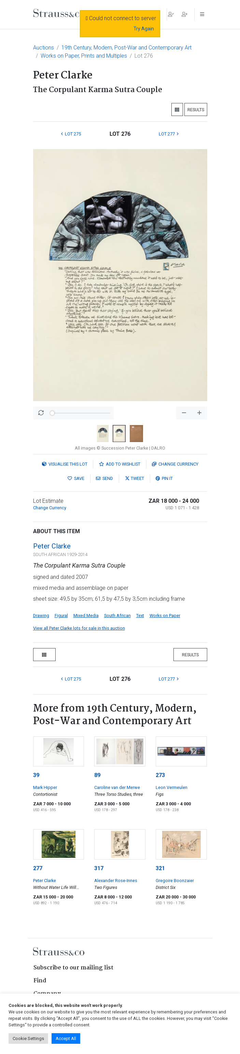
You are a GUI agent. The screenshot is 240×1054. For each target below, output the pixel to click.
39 (36, 775)
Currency (175, 464)
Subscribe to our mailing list (73, 967)
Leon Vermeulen (171, 787)
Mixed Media (86, 615)
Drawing (41, 615)
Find (39, 980)
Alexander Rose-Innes (115, 880)
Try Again (143, 28)
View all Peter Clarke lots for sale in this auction (79, 628)
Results (195, 109)
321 (160, 868)
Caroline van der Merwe (117, 787)
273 (160, 775)
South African (117, 615)
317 (98, 868)
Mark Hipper (45, 787)
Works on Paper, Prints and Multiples (84, 56)
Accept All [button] (66, 1038)
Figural (61, 615)
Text (140, 615)
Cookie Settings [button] (28, 1038)
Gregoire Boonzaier (175, 880)
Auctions (43, 47)
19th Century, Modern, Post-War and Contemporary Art (126, 47)
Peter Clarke (52, 546)
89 (97, 775)
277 (37, 868)
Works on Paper (165, 615)
